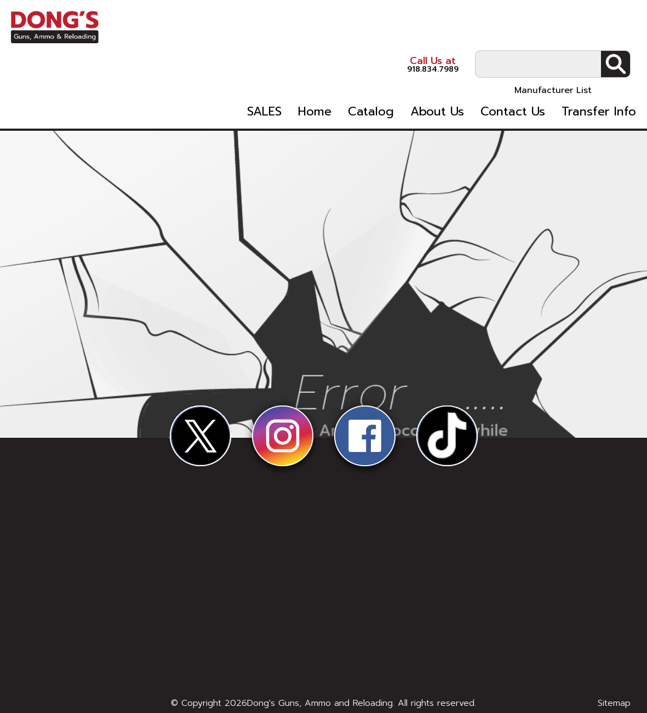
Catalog (371, 75)
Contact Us (512, 75)
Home (314, 75)
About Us (437, 75)
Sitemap (614, 703)
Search (615, 28)
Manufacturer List (553, 54)
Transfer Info (599, 75)
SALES (264, 75)
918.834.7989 (400, 27)
